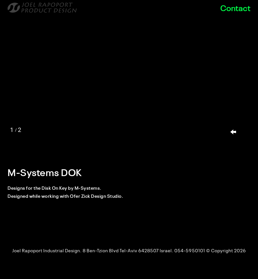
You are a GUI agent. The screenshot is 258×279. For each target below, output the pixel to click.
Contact (235, 8)
